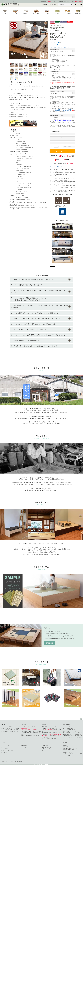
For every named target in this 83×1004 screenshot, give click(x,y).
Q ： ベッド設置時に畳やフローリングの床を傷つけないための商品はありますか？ (41, 313)
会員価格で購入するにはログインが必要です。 (60, 47)
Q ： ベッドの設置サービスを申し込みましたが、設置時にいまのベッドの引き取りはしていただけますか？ (41, 291)
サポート (44, 742)
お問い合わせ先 (66, 724)
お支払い (3, 724)
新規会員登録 (49, 643)
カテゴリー (3, 742)
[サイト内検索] (64, 4)
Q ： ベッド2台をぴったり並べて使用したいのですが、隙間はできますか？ (41, 324)
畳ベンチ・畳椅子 (4, 748)
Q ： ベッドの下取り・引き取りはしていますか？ (41, 284)
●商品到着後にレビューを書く (56, 115)
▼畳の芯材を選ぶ (54, 71)
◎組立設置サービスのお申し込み (57, 91)
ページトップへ (81, 719)
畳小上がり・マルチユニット (7, 750)
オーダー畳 (3, 754)
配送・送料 (24, 724)
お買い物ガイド (52, 4)
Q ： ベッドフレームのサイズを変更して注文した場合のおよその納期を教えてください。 (41, 335)
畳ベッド (2, 747)
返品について (45, 724)
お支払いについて (46, 748)
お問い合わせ (44, 4)
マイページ (24, 742)
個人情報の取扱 (18, 761)
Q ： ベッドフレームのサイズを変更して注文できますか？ (41, 329)
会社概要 (65, 742)
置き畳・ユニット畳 (5, 745)
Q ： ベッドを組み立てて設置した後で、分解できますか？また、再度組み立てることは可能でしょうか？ (41, 299)
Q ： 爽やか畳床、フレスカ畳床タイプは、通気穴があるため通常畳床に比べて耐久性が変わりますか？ (41, 306)
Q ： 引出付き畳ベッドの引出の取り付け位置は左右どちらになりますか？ (41, 346)
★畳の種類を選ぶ (54, 49)
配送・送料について (46, 747)
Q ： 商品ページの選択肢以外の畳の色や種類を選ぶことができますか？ (41, 279)
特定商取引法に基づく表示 (7, 761)
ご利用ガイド (7, 731)
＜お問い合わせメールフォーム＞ (70, 731)
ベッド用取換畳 (4, 752)
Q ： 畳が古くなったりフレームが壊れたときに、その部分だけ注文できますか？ (41, 318)
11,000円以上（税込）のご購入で (71, 1)
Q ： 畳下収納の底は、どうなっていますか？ (41, 340)
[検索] (71, 4)
